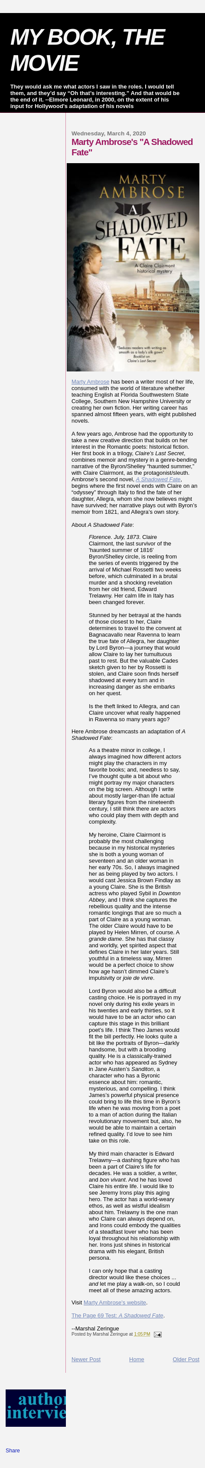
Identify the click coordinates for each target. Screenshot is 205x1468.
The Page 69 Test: (117, 1315)
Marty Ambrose (90, 381)
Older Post (186, 1359)
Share (13, 1451)
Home (136, 1359)
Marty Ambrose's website (115, 1302)
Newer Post (86, 1359)
